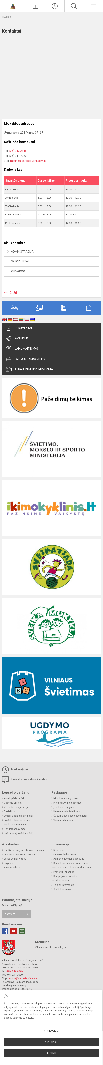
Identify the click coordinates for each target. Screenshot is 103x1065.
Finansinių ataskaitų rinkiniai (20, 854)
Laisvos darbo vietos (26, 359)
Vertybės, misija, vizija (16, 807)
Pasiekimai (17, 338)
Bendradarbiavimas (15, 829)
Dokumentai (19, 328)
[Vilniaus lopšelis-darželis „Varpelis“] (13, 6)
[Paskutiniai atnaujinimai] (54, 6)
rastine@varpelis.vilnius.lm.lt (28, 160)
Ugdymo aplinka (13, 802)
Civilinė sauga (61, 880)
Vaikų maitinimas (22, 348)
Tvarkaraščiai (15, 769)
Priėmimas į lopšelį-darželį (18, 833)
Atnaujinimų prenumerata (29, 369)
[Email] (22, 931)
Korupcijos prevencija (65, 876)
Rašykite (10, 914)
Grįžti (13, 293)
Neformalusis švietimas (66, 811)
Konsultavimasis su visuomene (70, 863)
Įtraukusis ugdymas (64, 807)
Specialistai (20, 261)
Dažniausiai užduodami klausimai (72, 867)
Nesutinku (51, 1042)
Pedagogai (18, 271)
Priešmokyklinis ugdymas (67, 802)
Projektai (9, 863)
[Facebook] (5, 931)
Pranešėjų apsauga (63, 872)
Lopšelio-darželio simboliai (18, 815)
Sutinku (51, 1053)
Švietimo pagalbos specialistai (70, 815)
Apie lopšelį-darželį (14, 798)
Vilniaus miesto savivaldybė (51, 947)
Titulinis (6, 16)
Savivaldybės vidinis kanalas (24, 779)
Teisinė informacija (63, 885)
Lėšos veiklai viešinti (15, 858)
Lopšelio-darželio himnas (17, 820)
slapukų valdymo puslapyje (18, 1017)
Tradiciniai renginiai (15, 824)
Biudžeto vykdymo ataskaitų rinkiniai (24, 850)
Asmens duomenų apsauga (68, 858)
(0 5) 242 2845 (14, 971)
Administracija (22, 251)
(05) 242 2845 (18, 150)
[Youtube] (13, 931)
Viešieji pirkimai (12, 867)
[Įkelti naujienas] (35, 6)
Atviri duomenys (62, 889)
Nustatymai (51, 1031)
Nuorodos (58, 850)
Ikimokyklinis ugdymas (66, 798)
